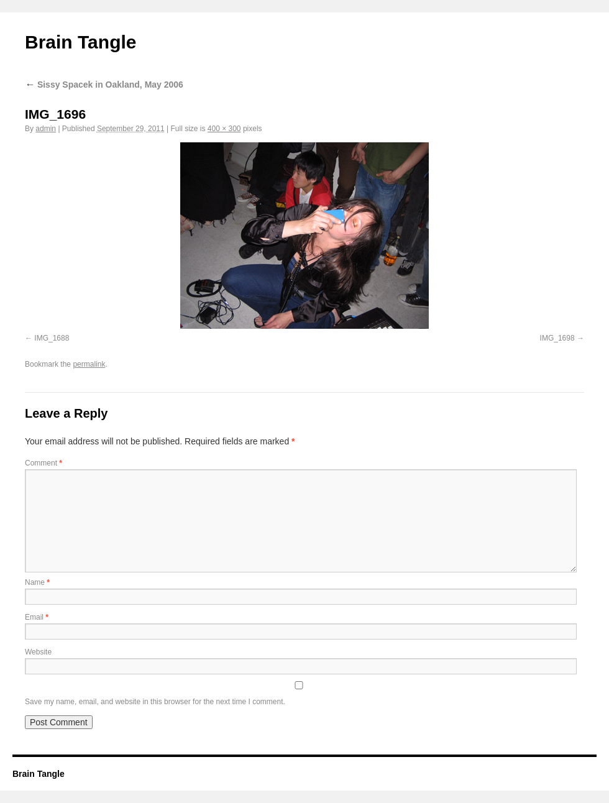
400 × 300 (224, 128)
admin (45, 128)
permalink (89, 364)
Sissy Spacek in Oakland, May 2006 (104, 84)
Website (38, 652)
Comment (43, 463)
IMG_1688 (51, 338)
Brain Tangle (80, 42)
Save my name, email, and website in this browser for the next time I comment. (155, 701)
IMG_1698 (557, 338)
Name (37, 582)
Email (36, 617)
